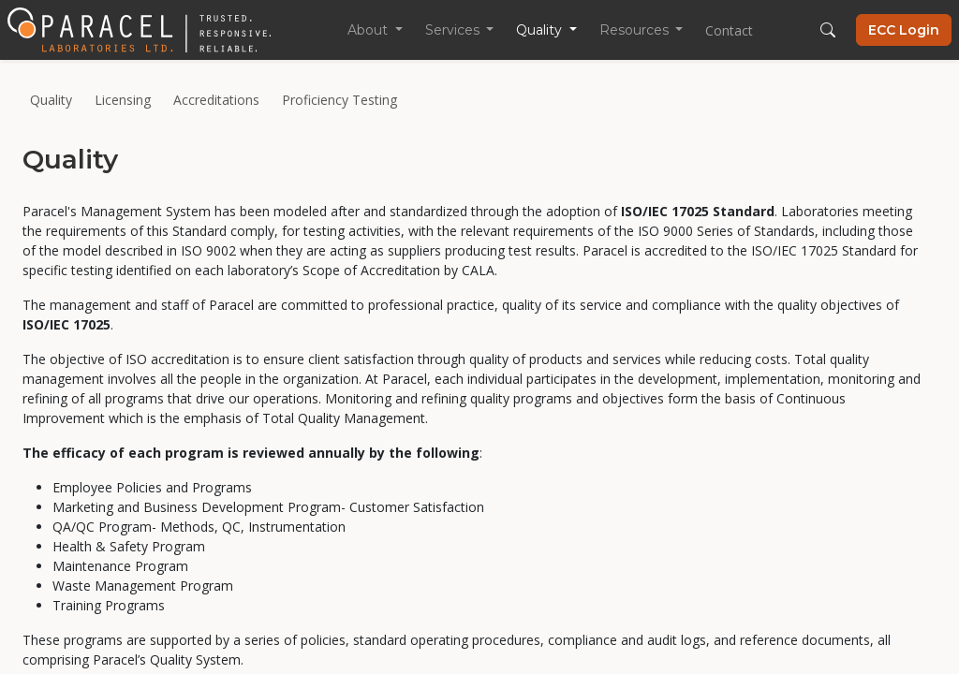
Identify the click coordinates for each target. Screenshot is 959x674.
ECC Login (903, 30)
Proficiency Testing (339, 100)
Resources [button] (635, 30)
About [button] (369, 30)
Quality (51, 100)
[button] (828, 30)
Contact (729, 30)
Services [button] (454, 30)
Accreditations (216, 100)
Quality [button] (541, 30)
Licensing (123, 100)
